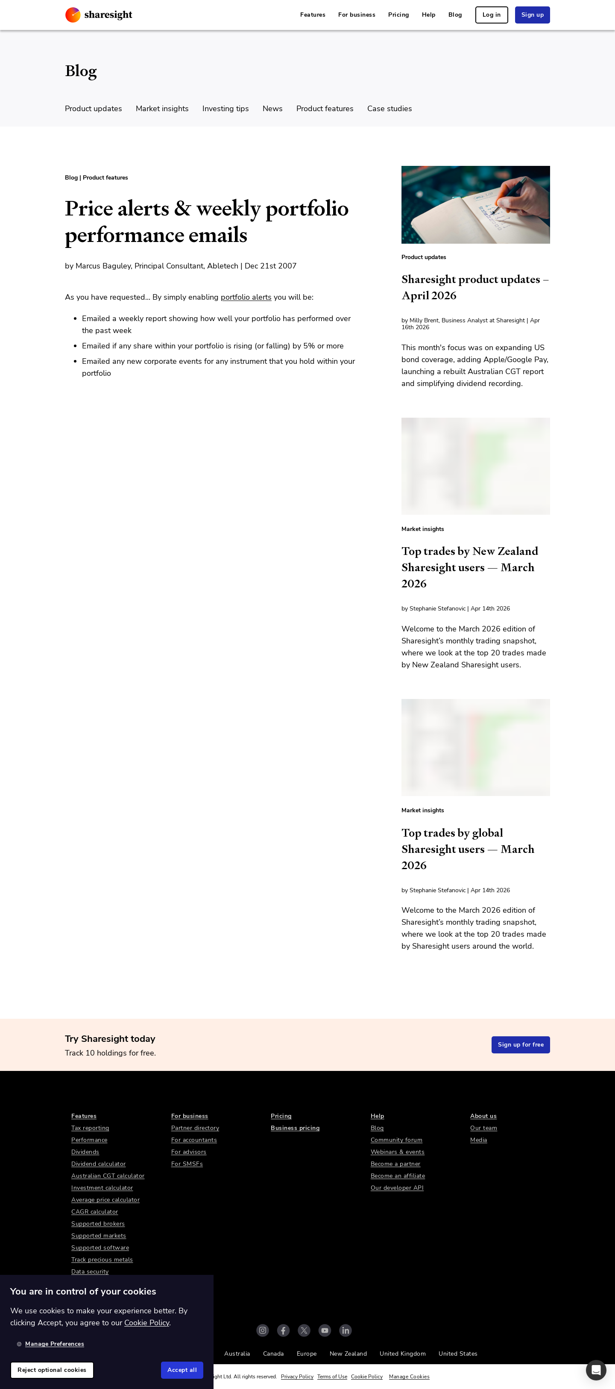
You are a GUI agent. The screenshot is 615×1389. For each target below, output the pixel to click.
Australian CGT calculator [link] (108, 1176)
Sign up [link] (532, 15)
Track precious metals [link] (102, 1260)
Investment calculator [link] (102, 1188)
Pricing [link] (398, 15)
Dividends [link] (85, 1152)
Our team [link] (483, 1128)
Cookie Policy (367, 1376)
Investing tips (225, 108)
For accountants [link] (194, 1140)
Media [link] (478, 1140)
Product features (325, 108)
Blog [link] (455, 15)
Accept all (182, 1370)
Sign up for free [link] (521, 1045)
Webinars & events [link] (398, 1152)
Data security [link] (90, 1272)
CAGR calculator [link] (94, 1212)
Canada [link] (273, 1354)
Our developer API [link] (397, 1188)
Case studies (389, 108)
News (273, 108)
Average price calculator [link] (105, 1200)
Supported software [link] (100, 1248)
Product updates (93, 108)
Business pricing (295, 1128)
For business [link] (356, 15)
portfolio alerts (246, 297)
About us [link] (483, 1116)
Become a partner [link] (396, 1164)
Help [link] (429, 15)
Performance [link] (89, 1140)
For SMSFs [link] (187, 1164)
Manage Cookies (409, 1376)
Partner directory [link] (195, 1128)
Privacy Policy (297, 1376)
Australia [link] (237, 1354)
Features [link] (312, 15)
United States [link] (458, 1354)
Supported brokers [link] (98, 1224)
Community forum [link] (397, 1140)
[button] (596, 1370)
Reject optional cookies (52, 1370)
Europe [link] (307, 1354)
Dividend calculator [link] (98, 1164)
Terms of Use (332, 1376)
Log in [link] (492, 15)
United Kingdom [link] (403, 1354)
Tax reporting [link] (90, 1128)
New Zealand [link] (348, 1354)
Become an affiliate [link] (398, 1176)
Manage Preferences (50, 1344)
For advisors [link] (189, 1152)
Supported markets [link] (98, 1236)
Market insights (162, 108)
